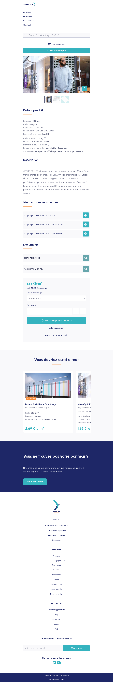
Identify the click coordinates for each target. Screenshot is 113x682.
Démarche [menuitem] (56, 575)
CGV (63, 679)
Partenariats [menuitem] (57, 584)
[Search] (59, 35)
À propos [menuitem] (56, 556)
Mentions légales (54, 679)
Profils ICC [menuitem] (57, 619)
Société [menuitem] (56, 570)
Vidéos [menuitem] (56, 624)
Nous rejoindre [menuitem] (56, 589)
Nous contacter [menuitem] (56, 594)
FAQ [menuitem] (56, 629)
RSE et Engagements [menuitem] (56, 561)
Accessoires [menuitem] (56, 540)
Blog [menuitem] (56, 614)
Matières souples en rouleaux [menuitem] (56, 526)
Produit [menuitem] (56, 579)
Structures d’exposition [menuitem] (56, 530)
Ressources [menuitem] (56, 603)
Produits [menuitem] (56, 519)
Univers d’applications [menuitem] (56, 610)
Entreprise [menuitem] (56, 549)
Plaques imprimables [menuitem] (56, 535)
